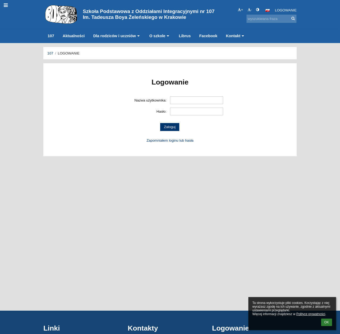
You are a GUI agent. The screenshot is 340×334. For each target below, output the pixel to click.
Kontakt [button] (235, 36)
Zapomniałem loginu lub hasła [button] (169, 140)
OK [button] (326, 322)
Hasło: (161, 111)
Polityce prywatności (310, 314)
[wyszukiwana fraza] (271, 18)
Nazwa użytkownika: (150, 100)
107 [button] (51, 36)
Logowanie (286, 10)
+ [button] (240, 10)
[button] (267, 10)
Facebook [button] (208, 36)
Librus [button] (185, 36)
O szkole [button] (159, 36)
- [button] (250, 10)
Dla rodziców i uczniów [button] (117, 36)
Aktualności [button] (74, 36)
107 (50, 53)
